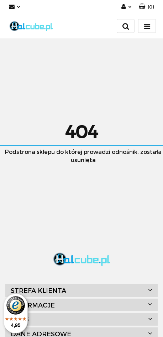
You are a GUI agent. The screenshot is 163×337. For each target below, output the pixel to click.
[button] (146, 7)
